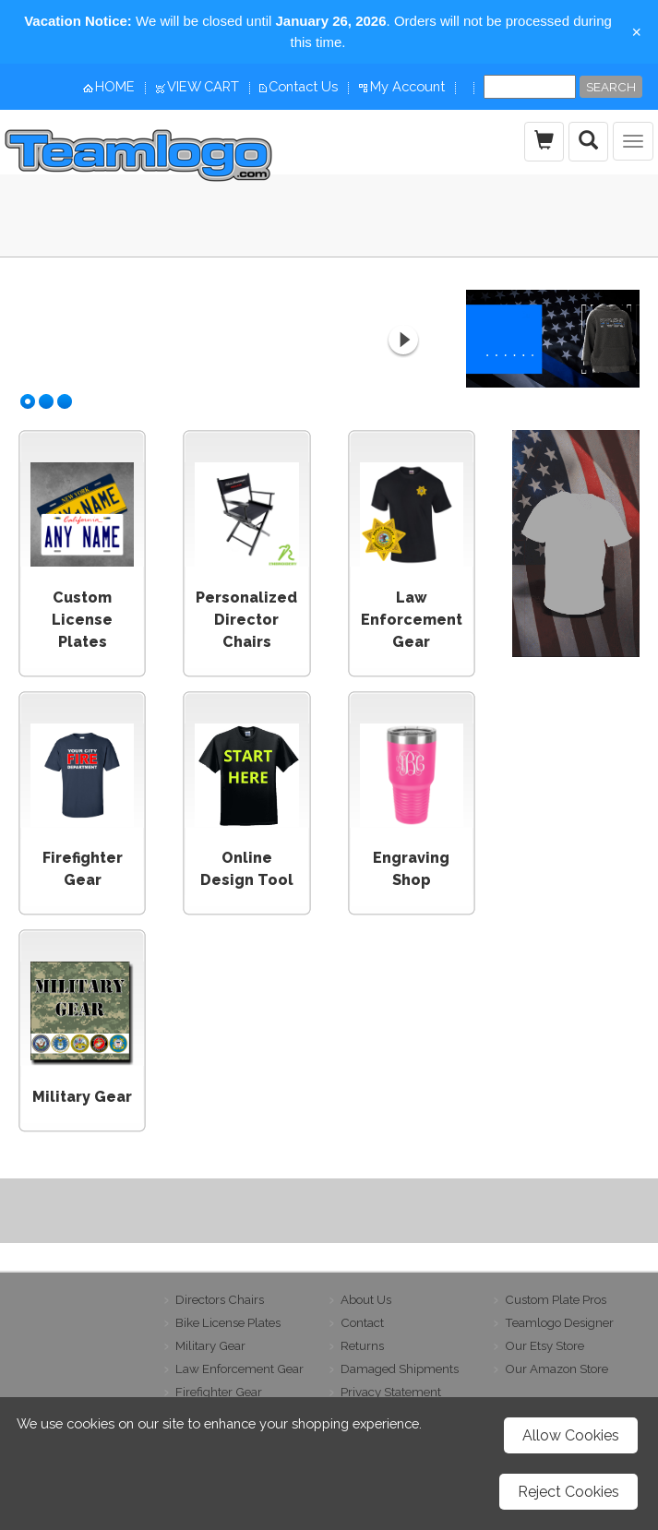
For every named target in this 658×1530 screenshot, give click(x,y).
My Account (407, 86)
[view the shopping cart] (544, 141)
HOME (115, 86)
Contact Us (303, 86)
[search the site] (588, 141)
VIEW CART (203, 86)
